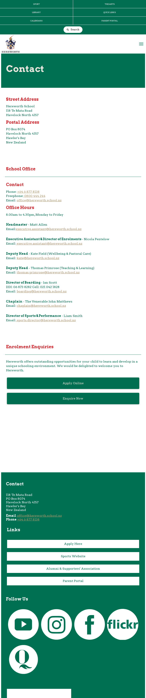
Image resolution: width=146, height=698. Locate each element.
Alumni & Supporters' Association (73, 568)
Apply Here (73, 544)
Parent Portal (73, 581)
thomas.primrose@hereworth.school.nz (48, 272)
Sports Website (73, 556)
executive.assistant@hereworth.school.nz (49, 229)
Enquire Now (73, 398)
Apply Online (73, 383)
